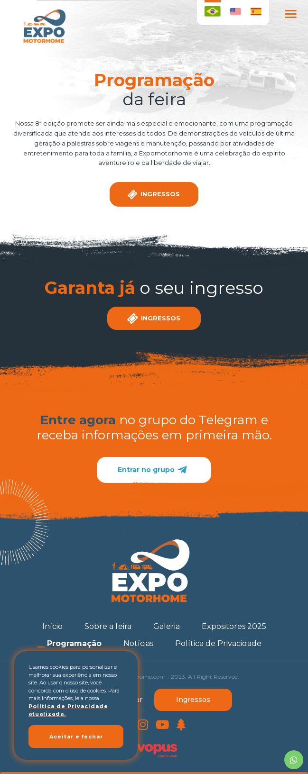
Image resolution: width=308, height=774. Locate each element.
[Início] (52, 626)
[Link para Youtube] (162, 726)
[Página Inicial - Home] (43, 26)
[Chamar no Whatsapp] (293, 759)
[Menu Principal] (290, 15)
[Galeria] (166, 626)
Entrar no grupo (154, 470)
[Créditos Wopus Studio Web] (154, 748)
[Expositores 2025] (234, 626)
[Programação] (74, 643)
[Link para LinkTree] (181, 726)
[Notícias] (138, 643)
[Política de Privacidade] (218, 643)
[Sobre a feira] (108, 626)
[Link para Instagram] (143, 726)
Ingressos (193, 699)
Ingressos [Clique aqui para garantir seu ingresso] (153, 194)
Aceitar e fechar (76, 736)
